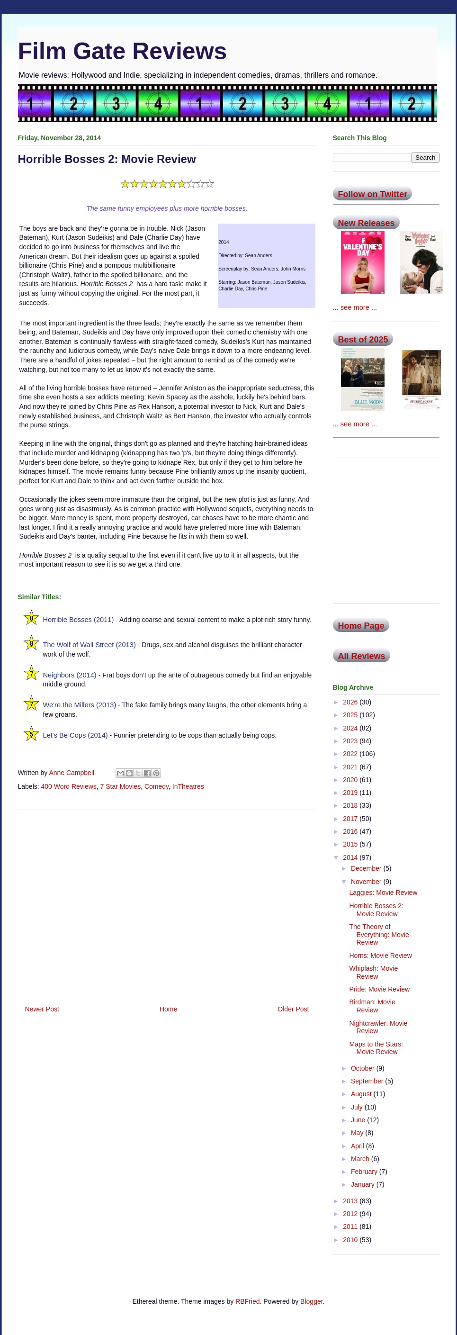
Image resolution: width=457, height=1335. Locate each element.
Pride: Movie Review (379, 989)
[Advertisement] (167, 904)
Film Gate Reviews (122, 51)
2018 (351, 805)
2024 (351, 728)
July (358, 1107)
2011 (351, 1226)
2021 (351, 767)
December (367, 868)
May (358, 1133)
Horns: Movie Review (380, 955)
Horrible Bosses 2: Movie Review (376, 910)
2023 (351, 741)
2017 (351, 818)
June (359, 1120)
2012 (351, 1214)
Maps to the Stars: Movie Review (376, 1048)
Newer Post (42, 1009)
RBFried (247, 1301)
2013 (351, 1201)
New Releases (366, 223)
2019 (351, 792)
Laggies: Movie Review (383, 892)
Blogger (311, 1301)
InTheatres (188, 786)
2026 (351, 702)
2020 (351, 780)
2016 (351, 831)
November (367, 881)
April (358, 1146)
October (363, 1068)
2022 (351, 754)
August (362, 1094)
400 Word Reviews (69, 786)
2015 (351, 844)
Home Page (361, 626)
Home (168, 1009)
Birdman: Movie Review (372, 1006)
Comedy (156, 786)
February (365, 1171)
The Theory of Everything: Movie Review (379, 935)
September (368, 1081)
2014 (351, 857)
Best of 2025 (363, 339)
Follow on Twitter (373, 194)
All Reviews (361, 656)
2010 (351, 1240)
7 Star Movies (120, 786)
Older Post (293, 1009)
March (361, 1159)
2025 (351, 715)
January (363, 1184)
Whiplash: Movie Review (373, 972)
